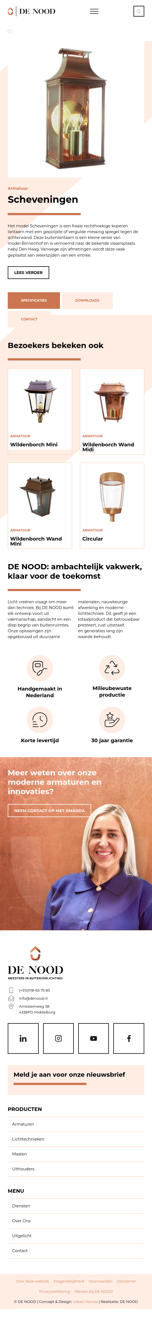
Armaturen (23, 1124)
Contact (20, 1250)
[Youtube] (93, 1038)
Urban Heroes (85, 1301)
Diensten (21, 1206)
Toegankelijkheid (68, 1281)
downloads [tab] (87, 301)
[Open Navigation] (94, 11)
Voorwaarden (100, 1281)
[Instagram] (58, 1038)
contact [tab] (29, 319)
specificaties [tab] (34, 301)
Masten (19, 1154)
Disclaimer (126, 1281)
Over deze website (32, 1281)
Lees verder (28, 272)
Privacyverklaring (54, 1291)
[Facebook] (128, 1038)
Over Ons (21, 1220)
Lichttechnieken (28, 1139)
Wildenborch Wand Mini (36, 541)
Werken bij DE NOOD (93, 1291)
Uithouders (23, 1168)
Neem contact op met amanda (50, 810)
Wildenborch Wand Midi (108, 447)
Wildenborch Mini (34, 444)
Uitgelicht (22, 1235)
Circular (92, 539)
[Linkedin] (23, 1038)
